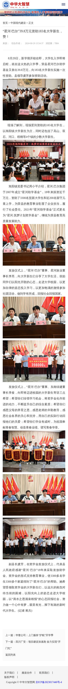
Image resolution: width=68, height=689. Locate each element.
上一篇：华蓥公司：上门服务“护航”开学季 (29, 635)
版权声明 (9, 677)
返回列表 (10, 654)
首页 (5, 23)
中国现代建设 (18, 23)
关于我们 (9, 672)
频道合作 (27, 672)
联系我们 (44, 672)
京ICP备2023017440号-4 (49, 682)
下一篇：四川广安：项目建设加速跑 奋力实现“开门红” (33, 645)
